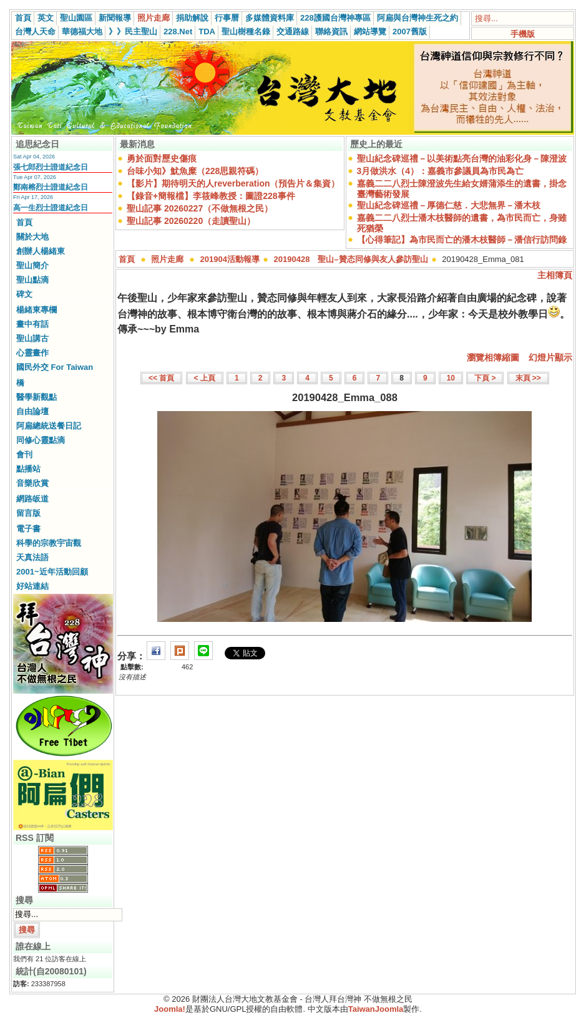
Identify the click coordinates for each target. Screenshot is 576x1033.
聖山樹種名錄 (246, 31)
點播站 (28, 468)
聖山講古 (32, 338)
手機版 (522, 34)
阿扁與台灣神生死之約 (417, 17)
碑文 (24, 294)
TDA (206, 31)
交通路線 (292, 31)
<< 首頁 (161, 378)
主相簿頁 (554, 275)
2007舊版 (410, 31)
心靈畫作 (32, 352)
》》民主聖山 (133, 31)
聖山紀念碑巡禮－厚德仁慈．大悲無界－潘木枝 (448, 205)
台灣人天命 (35, 31)
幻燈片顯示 (550, 357)
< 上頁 (204, 378)
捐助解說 (192, 17)
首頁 (23, 17)
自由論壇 (32, 411)
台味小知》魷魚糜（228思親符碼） (195, 171)
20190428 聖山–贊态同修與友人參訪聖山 (351, 259)
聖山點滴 (32, 279)
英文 (45, 17)
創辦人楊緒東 (40, 251)
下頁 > (484, 378)
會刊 (24, 454)
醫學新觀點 (36, 397)
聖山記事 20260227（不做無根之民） (200, 208)
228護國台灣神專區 (335, 17)
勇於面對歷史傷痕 (162, 158)
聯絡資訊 (331, 31)
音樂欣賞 (32, 483)
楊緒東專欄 (36, 309)
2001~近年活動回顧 (52, 571)
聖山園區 (76, 17)
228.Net (178, 31)
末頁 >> (528, 378)
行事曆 (227, 17)
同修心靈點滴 (40, 440)
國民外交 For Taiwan (54, 367)
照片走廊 (153, 17)
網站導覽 (370, 31)
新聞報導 (115, 17)
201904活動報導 (230, 259)
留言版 (28, 513)
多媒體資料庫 (269, 17)
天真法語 (32, 557)
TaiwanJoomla (376, 1009)
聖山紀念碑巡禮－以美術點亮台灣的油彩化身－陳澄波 (462, 158)
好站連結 (32, 586)
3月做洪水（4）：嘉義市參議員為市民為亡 (440, 171)
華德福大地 (82, 31)
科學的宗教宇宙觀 (48, 543)
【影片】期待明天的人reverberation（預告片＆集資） (233, 183)
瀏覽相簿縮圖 (493, 357)
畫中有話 (32, 324)
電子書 (28, 528)
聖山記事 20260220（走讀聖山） (191, 221)
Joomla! (169, 1009)
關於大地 (32, 236)
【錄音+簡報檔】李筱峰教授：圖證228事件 (211, 196)
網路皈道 (32, 498)
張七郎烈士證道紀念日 (50, 167)
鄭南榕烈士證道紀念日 (50, 187)
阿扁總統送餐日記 (48, 425)
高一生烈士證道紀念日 (50, 207)
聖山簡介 (32, 265)
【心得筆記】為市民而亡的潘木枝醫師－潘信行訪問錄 (462, 240)
